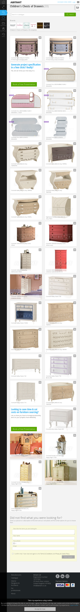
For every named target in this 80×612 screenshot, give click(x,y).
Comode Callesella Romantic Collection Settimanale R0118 (54, 271)
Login (74, 2)
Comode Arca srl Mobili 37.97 (19, 455)
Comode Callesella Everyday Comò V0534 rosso (56, 244)
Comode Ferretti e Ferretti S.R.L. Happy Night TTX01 (55, 456)
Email (15, 546)
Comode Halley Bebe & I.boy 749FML (56, 164)
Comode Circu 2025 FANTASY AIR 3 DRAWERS (56, 112)
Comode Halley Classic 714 (18, 402)
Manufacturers (15, 575)
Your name (16, 536)
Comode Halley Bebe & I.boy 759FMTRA (19, 164)
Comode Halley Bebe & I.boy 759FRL (21, 217)
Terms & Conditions (46, 553)
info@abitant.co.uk (39, 585)
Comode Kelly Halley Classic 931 (55, 429)
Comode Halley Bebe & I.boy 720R (20, 349)
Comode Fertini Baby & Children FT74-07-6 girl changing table (20, 58)
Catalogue (14, 578)
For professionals (15, 589)
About (13, 593)
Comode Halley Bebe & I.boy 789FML (21, 190)
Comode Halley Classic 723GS (19, 323)
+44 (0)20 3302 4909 (64, 2)
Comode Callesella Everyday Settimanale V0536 (19, 271)
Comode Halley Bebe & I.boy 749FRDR (54, 403)
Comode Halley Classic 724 (18, 376)
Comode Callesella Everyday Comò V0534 (21, 244)
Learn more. (74, 605)
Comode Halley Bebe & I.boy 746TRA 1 (56, 350)
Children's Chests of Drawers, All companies (23, 30)
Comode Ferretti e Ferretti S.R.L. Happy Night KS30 (20, 483)
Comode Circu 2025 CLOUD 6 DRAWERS (54, 138)
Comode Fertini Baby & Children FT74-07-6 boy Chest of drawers (55, 58)
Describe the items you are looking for (25, 529)
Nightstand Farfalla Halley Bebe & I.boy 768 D (55, 218)
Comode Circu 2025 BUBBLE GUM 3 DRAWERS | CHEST (21, 112)
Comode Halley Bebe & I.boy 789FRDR (54, 191)
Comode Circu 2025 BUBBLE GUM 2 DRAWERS (56, 85)
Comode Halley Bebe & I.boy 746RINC (54, 324)
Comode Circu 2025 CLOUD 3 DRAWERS (19, 138)
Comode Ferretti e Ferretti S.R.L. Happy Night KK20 (55, 483)
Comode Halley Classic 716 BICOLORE (53, 377)
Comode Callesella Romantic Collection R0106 (19, 297)
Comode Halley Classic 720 (53, 296)
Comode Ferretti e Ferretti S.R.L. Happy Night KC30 (20, 509)
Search (71, 14)
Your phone (16, 541)
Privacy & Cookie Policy (62, 553)
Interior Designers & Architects (15, 583)
